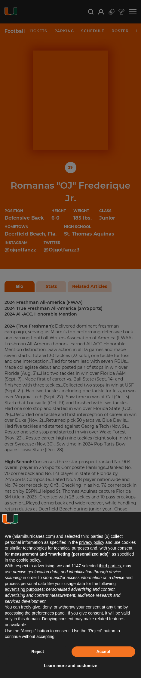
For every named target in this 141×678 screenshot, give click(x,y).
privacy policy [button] (91, 542)
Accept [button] (103, 651)
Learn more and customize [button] (70, 665)
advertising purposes (24, 589)
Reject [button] (37, 651)
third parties (110, 565)
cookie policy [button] (28, 560)
